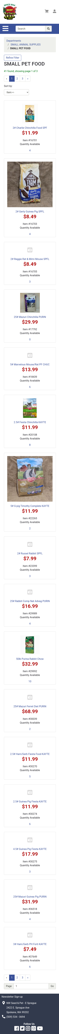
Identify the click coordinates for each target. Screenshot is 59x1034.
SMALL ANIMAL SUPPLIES (26, 44)
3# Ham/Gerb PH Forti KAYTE (30, 944)
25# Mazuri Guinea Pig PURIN (29, 896)
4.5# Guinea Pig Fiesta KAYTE (30, 849)
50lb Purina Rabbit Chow (30, 658)
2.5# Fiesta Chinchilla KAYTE (30, 422)
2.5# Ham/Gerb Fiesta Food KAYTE (30, 754)
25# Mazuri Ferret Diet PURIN (30, 706)
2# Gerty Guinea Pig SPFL (30, 211)
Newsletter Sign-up (12, 996)
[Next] (28, 79)
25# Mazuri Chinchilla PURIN (30, 316)
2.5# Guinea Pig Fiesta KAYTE (30, 801)
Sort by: (8, 86)
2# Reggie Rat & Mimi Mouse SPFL (30, 259)
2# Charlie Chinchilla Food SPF (30, 127)
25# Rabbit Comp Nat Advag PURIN (30, 601)
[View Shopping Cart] (46, 11)
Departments (13, 40)
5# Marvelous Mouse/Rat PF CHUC (30, 364)
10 (29, 681)
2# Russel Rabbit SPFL (29, 553)
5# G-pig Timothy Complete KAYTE (30, 506)
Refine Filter (12, 57)
